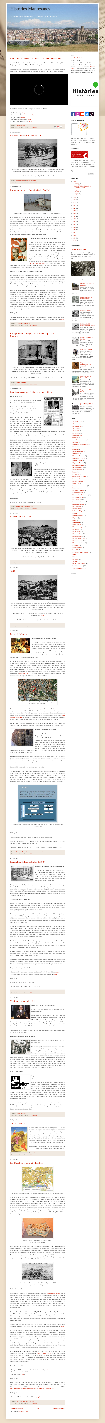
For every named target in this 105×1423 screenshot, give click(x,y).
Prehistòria (75, 550)
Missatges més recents (17, 1408)
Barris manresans (77, 435)
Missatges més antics (58, 1408)
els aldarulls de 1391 (25, 673)
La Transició (75, 513)
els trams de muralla (53, 1293)
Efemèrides (75, 453)
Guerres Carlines (76, 479)
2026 (74, 181)
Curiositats (75, 442)
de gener (76, 193)
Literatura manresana (78, 515)
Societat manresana (28, 506)
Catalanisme (75, 437)
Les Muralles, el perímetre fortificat (26, 1163)
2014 (74, 224)
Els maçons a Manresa (78, 465)
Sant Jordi (75, 561)
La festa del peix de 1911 (79, 249)
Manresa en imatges (31, 180)
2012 (74, 230)
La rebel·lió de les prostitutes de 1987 (27, 862)
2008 (74, 240)
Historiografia (76, 483)
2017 (74, 216)
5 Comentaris (33, 384)
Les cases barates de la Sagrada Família (86, 404)
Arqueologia (75, 428)
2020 (74, 208)
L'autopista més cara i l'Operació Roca (86, 377)
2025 (74, 197)
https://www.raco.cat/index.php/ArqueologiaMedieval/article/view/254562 (32, 1388)
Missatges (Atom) (23, 1411)
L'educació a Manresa (78, 490)
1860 (12, 571)
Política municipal (77, 547)
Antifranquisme (76, 426)
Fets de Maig (33, 263)
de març (76, 183)
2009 (74, 238)
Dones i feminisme (77, 451)
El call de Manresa (18, 634)
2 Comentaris (33, 325)
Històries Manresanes (30, 8)
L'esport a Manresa (20, 125)
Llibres (74, 520)
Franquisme (75, 474)
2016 (74, 219)
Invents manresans (77, 488)
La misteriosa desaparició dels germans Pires (31, 392)
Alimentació (75, 424)
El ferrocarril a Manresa (78, 458)
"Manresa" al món (77, 421)
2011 (74, 232)
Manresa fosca (19, 506)
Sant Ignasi (75, 559)
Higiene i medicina (77, 481)
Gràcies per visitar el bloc (79, 476)
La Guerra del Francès (78, 504)
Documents (75, 449)
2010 (74, 235)
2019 (74, 211)
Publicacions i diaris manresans (80, 552)
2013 (74, 227)
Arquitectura (75, 430)
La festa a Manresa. (77, 497)
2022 (74, 202)
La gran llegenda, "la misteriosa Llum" (86, 297)
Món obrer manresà (77, 541)
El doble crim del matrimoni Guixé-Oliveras (87, 324)
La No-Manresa (76, 508)
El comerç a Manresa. (21, 1113)
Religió (74, 554)
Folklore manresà (77, 469)
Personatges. (27, 323)
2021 (74, 205)
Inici (38, 1408)
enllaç (23, 113)
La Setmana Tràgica (77, 511)
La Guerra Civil (20, 323)
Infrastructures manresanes (79, 486)
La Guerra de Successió (78, 502)
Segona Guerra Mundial (78, 563)
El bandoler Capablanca (86, 349)
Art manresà (75, 433)
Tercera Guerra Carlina (44, 1353)
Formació (75, 472)
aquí (62, 319)
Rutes (74, 556)
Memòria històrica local (78, 538)
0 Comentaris (33, 127)
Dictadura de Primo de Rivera (80, 444)
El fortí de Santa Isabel (20, 516)
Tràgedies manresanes (78, 568)
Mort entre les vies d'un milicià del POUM (30, 190)
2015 (74, 221)
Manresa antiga (76, 524)
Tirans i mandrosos (19, 1123)
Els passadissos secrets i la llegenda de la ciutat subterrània (87, 364)
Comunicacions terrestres (79, 440)
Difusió (74, 447)
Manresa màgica (76, 531)
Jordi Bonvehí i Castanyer (78, 58)
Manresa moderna (77, 536)
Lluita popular (76, 522)
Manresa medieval (40, 852)
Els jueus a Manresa (21, 852)
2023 (74, 200)
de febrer (77, 191)
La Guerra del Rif (77, 506)
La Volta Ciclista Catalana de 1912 (26, 135)
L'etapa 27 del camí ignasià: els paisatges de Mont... (82, 186)
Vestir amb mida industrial (22, 1001)
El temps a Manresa (77, 460)
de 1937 (41, 263)
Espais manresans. (30, 852)
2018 (74, 213)
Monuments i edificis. (78, 543)
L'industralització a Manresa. (80, 495)
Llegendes (36, 1152)
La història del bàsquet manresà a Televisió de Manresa (35, 58)
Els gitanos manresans (86, 310)
